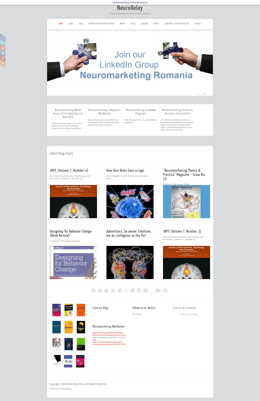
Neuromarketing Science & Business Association (177, 111)
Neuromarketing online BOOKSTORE (109, 344)
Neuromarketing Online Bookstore (130, 2)
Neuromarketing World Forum (101, 23)
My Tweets (137, 314)
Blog (81, 23)
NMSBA (122, 23)
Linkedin (3, 53)
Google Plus (3, 48)
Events (156, 23)
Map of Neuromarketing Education (108, 342)
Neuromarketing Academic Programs (141, 111)
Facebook (3, 37)
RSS (3, 63)
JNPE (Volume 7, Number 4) (69, 170)
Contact (197, 23)
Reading (144, 23)
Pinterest (3, 58)
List (120, 337)
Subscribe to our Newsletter (177, 23)
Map (94, 340)
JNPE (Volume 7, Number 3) (182, 231)
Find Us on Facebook (184, 308)
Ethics (133, 23)
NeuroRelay (130, 7)
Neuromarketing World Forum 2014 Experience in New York (68, 113)
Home (61, 23)
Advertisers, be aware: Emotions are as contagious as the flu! (128, 233)
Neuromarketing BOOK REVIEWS (108, 333)
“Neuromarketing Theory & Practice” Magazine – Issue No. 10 (184, 174)
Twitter (3, 42)
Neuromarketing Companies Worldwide (104, 111)
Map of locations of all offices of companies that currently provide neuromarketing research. (103, 122)
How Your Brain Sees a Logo (125, 170)
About (71, 23)
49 (158, 290)
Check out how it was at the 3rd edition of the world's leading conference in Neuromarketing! (66, 126)
